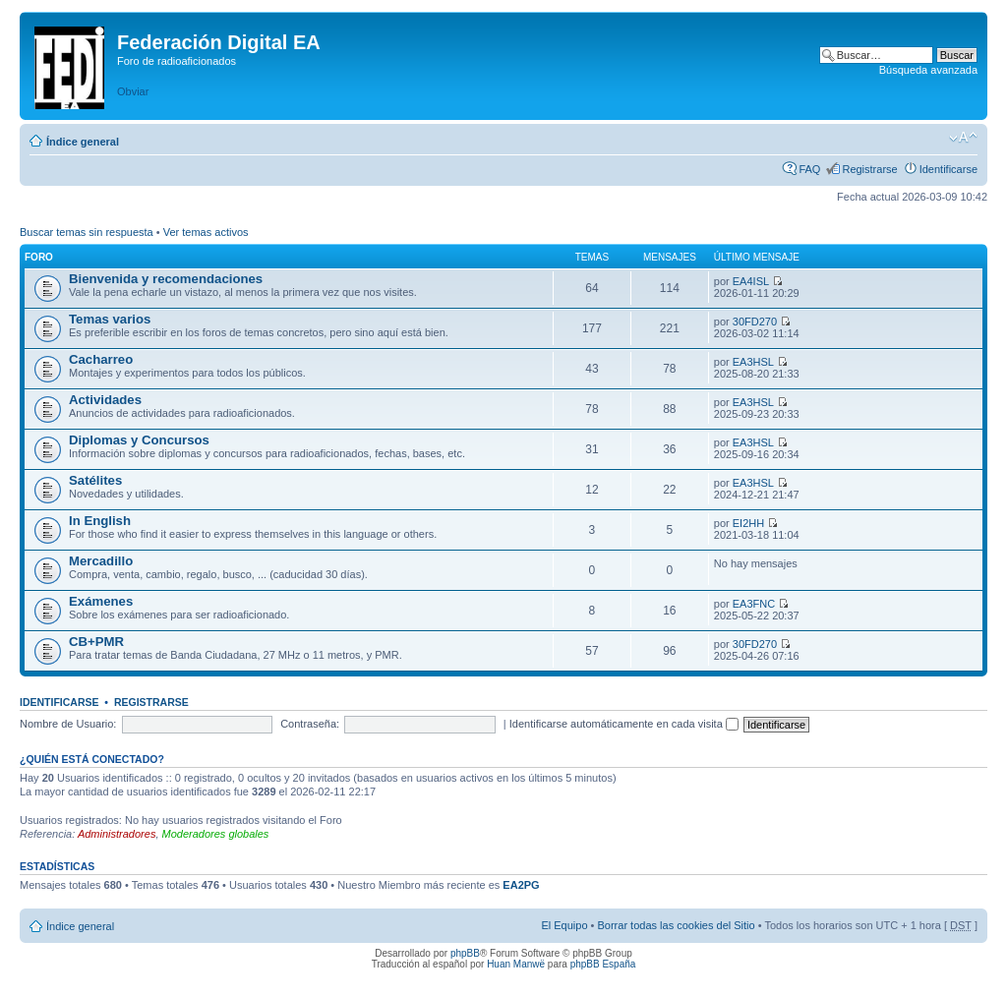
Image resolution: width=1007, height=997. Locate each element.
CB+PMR (96, 641)
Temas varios (109, 319)
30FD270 (755, 321)
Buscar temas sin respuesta (86, 232)
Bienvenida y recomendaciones (166, 278)
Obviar (132, 91)
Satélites (95, 480)
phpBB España (603, 964)
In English (100, 520)
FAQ (809, 169)
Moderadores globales (215, 834)
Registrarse (869, 169)
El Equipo (564, 925)
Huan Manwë (516, 964)
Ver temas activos (206, 232)
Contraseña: (309, 724)
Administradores (116, 834)
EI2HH (748, 523)
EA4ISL (751, 281)
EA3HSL (753, 362)
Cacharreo (101, 359)
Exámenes (101, 601)
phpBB (465, 953)
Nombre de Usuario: (68, 724)
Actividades (105, 399)
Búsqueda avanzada (928, 70)
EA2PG (521, 885)
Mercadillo (101, 561)
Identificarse (948, 169)
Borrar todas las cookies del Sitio (675, 925)
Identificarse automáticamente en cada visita (624, 724)
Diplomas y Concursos (139, 440)
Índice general (82, 141)
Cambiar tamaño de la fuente (963, 138)
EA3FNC (754, 604)
